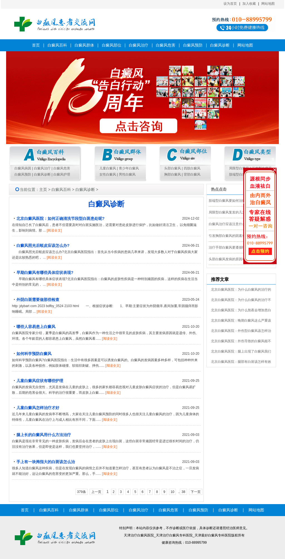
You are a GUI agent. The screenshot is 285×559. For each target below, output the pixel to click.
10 (172, 492)
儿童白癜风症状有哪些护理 (39, 380)
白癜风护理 (61, 174)
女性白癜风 (107, 174)
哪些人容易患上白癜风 (35, 326)
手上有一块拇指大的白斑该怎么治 (45, 462)
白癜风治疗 (138, 45)
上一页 (96, 492)
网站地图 (268, 4)
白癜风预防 (193, 45)
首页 (36, 45)
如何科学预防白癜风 (33, 353)
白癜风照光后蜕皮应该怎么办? (43, 245)
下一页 (196, 492)
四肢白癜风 (192, 168)
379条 (81, 492)
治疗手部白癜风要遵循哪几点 (230, 247)
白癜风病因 (22, 168)
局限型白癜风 (239, 168)
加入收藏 (249, 4)
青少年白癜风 (129, 168)
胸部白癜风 (172, 174)
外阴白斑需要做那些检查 (37, 299)
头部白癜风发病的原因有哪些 (230, 259)
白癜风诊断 (220, 45)
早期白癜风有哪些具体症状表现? (44, 272)
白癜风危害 (165, 45)
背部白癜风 (192, 174)
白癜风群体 (84, 45)
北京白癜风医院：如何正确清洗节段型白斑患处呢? (60, 218)
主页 (43, 189)
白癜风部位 (111, 45)
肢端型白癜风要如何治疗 (227, 201)
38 (183, 492)
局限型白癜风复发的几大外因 (230, 212)
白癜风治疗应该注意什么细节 (230, 224)
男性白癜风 (127, 174)
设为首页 (230, 4)
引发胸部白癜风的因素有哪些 (230, 236)
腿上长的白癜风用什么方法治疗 (43, 434)
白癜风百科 (57, 45)
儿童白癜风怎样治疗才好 (37, 407)
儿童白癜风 (107, 168)
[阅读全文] (54, 230)
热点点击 (219, 189)
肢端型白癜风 (239, 174)
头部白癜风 (172, 168)
